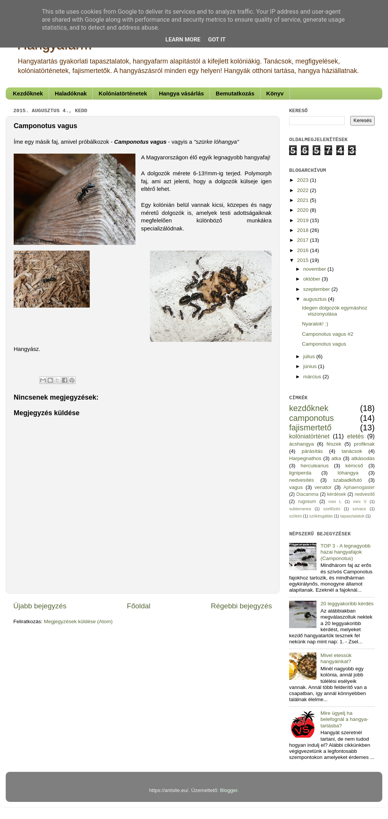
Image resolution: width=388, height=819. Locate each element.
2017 (303, 240)
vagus (296, 487)
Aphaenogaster (359, 487)
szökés (295, 516)
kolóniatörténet (309, 436)
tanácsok (352, 451)
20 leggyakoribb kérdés (347, 603)
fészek (333, 444)
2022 (303, 190)
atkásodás (363, 458)
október (312, 279)
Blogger (228, 790)
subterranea (300, 508)
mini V (359, 501)
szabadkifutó (347, 480)
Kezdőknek (28, 93)
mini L (334, 501)
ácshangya (301, 444)
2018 (303, 230)
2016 (303, 250)
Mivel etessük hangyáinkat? (335, 658)
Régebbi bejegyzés (241, 606)
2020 (303, 210)
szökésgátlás (321, 516)
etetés (355, 436)
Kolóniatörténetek (123, 93)
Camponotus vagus (324, 344)
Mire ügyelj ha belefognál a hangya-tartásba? (344, 719)
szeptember (317, 289)
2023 (303, 180)
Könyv (275, 93)
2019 (303, 220)
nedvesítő (365, 494)
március (313, 376)
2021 (303, 200)
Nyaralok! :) (315, 324)
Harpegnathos (305, 458)
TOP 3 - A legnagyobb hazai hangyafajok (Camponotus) (345, 552)
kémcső (354, 465)
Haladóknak (71, 93)
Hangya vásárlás (181, 93)
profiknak (364, 444)
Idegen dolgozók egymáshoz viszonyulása (334, 311)
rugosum (307, 501)
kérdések (336, 494)
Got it (217, 39)
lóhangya (347, 473)
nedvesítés (301, 480)
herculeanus (315, 465)
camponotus (311, 418)
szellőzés (331, 508)
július (309, 356)
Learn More (182, 39)
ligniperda (300, 473)
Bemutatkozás (235, 93)
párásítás (312, 451)
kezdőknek (308, 408)
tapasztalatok (352, 516)
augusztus (315, 299)
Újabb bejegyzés (40, 606)
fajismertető (310, 427)
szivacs (359, 508)
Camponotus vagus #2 (327, 334)
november (315, 269)
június (310, 366)
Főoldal (139, 606)
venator (323, 487)
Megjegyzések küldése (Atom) (78, 621)
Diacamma (307, 494)
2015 (303, 260)
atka (336, 458)
